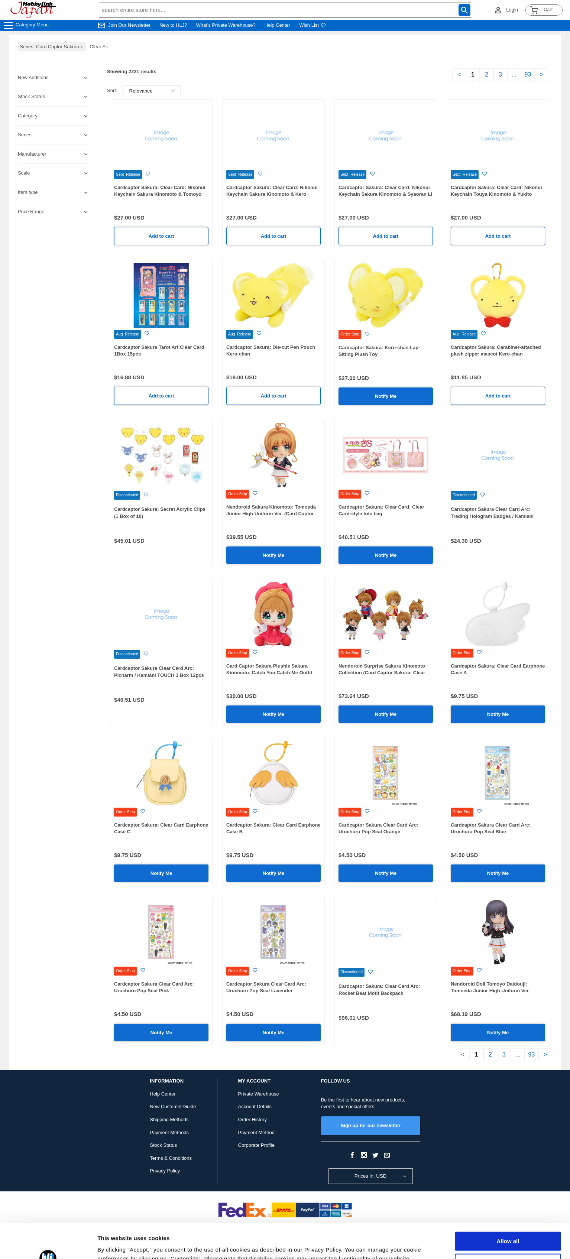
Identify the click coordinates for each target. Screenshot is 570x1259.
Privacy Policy (165, 1171)
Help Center (277, 25)
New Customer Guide (173, 1106)
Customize (508, 1228)
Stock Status (163, 1145)
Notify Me (386, 396)
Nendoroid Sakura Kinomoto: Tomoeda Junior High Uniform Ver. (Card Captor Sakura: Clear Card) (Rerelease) (271, 513)
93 (528, 74)
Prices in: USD (370, 1176)
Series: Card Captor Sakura (52, 46)
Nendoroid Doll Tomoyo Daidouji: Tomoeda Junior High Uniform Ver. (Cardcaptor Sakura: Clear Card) (490, 990)
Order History (252, 1119)
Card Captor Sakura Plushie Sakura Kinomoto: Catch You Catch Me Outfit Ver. (269, 672)
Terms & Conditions (171, 1158)
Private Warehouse (258, 1094)
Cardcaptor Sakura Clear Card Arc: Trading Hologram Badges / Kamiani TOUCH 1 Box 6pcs (492, 516)
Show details (114, 1244)
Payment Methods (169, 1132)
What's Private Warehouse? (226, 25)
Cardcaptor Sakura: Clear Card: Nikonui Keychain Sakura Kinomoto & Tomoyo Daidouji (159, 194)
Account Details (255, 1106)
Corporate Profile (256, 1145)
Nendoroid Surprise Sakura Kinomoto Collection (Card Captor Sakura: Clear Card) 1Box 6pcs (382, 672)
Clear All (98, 46)
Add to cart (161, 236)
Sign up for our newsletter (371, 1125)
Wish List (312, 25)
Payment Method (256, 1132)
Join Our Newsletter (129, 25)
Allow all (508, 1206)
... (514, 74)
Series (25, 134)
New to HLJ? (173, 25)
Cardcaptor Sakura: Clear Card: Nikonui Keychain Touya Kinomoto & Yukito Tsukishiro (496, 194)
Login (512, 10)
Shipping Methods (169, 1119)
